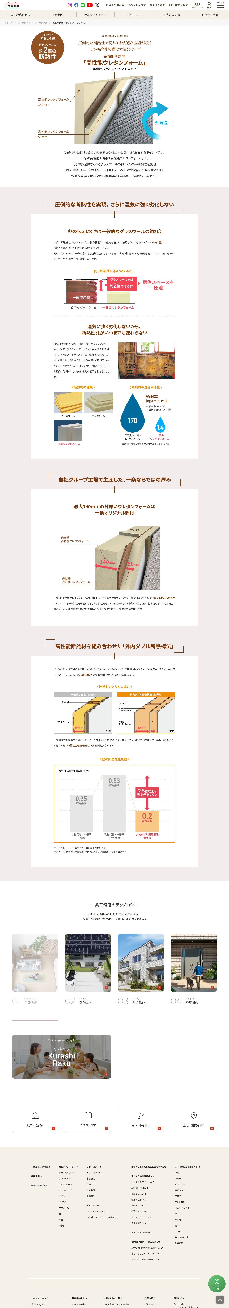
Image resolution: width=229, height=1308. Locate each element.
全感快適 (91, 1178)
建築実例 (57, 15)
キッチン (179, 1178)
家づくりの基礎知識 (141, 1175)
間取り (178, 1225)
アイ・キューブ (65, 1190)
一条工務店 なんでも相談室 (116, 1304)
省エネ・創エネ (181, 1237)
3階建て (62, 1225)
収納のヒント (138, 1205)
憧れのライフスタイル (142, 1217)
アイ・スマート (65, 1184)
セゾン (62, 1196)
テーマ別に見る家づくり (186, 1166)
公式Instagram (38, 1304)
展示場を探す (78, 1298)
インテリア (180, 1184)
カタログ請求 (157, 5)
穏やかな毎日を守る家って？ (145, 1259)
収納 (177, 1172)
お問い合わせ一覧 (111, 1298)
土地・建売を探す (178, 5)
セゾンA (62, 1201)
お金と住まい (138, 1193)
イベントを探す (137, 5)
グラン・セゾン (65, 1178)
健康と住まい (138, 1199)
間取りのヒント (139, 1211)
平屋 (61, 1219)
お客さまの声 (171, 15)
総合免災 (91, 1190)
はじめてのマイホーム (142, 1181)
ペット (178, 1213)
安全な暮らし (138, 1223)
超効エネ (91, 1184)
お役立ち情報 (210, 15)
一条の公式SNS (38, 1298)
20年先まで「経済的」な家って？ (146, 1247)
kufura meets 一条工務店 (144, 1241)
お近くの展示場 (115, 5)
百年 (61, 1213)
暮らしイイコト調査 (140, 1232)
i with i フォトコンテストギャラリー (103, 1217)
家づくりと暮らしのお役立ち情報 (147, 1166)
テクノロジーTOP (95, 1172)
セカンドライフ (182, 1207)
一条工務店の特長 (19, 15)
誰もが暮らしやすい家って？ (145, 1253)
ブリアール (64, 1207)
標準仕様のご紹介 (39, 1185)
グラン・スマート (66, 1172)
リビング (179, 1190)
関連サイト (179, 1298)
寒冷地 (178, 1219)
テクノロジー (133, 15)
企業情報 (149, 1298)
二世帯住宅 (180, 1201)
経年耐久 (91, 1196)
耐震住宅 (179, 1243)
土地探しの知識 (139, 1187)
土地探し (179, 1231)
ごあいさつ (150, 1304)
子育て (178, 1196)
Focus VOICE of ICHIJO (97, 1211)
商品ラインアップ (95, 15)
